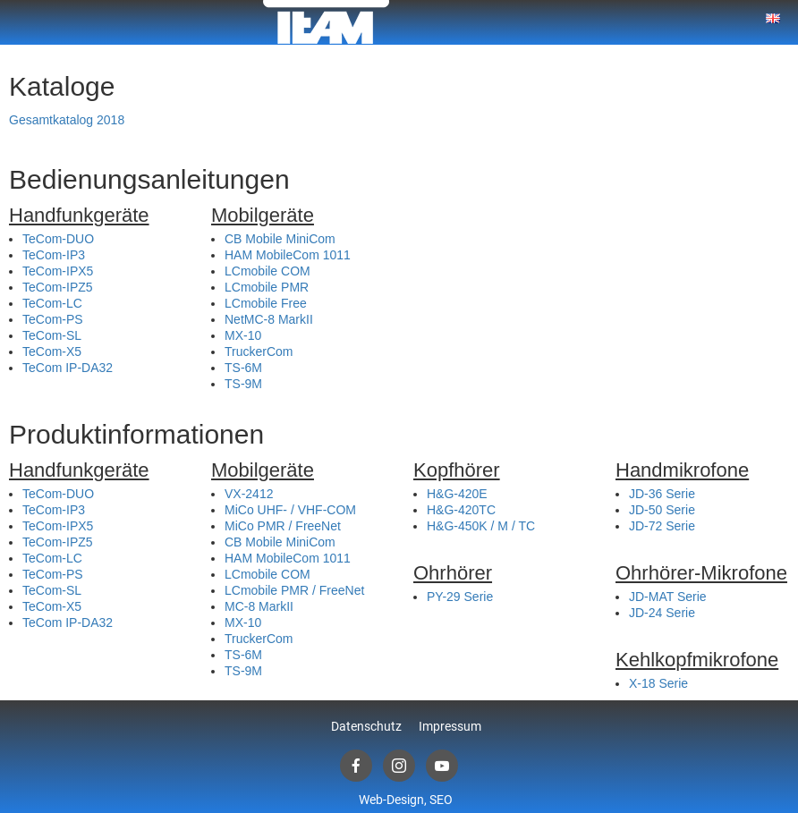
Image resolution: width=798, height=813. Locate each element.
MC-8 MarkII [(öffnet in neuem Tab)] (259, 606)
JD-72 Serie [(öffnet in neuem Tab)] (662, 526)
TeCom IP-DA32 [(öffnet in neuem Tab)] (67, 367)
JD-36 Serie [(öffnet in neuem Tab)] (662, 494)
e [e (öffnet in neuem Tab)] (678, 613)
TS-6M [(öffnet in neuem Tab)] (243, 367)
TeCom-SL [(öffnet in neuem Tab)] (51, 335)
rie (688, 613)
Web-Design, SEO (406, 799)
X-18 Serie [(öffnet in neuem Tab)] (658, 683)
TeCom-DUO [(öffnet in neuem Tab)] (58, 239)
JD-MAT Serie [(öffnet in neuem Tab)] (668, 596)
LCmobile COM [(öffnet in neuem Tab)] (267, 271)
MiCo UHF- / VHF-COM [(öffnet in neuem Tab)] (290, 510)
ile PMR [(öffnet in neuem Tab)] (287, 287)
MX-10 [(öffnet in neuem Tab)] (243, 335)
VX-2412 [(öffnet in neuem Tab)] (249, 494)
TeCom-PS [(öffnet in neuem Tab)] (52, 319)
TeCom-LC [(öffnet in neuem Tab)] (52, 303)
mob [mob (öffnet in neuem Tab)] (253, 287)
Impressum (450, 726)
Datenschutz (366, 726)
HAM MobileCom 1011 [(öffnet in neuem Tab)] (288, 255)
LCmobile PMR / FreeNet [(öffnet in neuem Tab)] (294, 590)
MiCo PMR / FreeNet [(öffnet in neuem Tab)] (283, 526)
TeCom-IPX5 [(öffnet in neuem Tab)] (57, 271)
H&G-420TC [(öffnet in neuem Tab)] (461, 510)
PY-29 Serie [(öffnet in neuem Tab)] (460, 596)
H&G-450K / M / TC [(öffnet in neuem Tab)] (481, 526)
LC (233, 287)
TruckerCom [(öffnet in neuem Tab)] (259, 351)
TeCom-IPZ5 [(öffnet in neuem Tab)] (57, 287)
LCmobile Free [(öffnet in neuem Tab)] (266, 303)
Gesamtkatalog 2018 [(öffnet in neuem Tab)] (66, 120)
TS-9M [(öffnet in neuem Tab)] (243, 384)
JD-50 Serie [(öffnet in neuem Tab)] (662, 510)
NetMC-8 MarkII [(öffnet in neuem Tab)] (269, 319)
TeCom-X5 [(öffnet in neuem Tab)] (51, 351)
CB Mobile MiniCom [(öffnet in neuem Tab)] (280, 239)
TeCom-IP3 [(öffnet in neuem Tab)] (53, 255)
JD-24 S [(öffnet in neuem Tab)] (652, 613)
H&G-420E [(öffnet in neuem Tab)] (457, 494)
